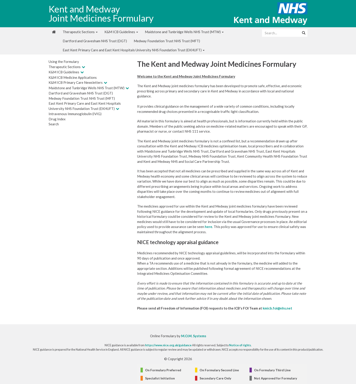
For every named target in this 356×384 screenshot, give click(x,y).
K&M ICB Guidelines (121, 32)
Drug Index (57, 119)
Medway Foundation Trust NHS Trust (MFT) (167, 41)
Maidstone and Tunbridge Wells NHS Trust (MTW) (184, 32)
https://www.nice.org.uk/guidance (168, 345)
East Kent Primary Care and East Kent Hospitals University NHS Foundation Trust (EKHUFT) (134, 50)
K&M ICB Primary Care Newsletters (76, 82)
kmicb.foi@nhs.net (277, 308)
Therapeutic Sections (80, 32)
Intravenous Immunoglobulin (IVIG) (75, 114)
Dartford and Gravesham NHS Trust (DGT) (95, 41)
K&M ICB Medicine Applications (73, 77)
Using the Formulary (64, 61)
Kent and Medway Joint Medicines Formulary (101, 14)
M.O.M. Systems (193, 336)
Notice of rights (240, 345)
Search (54, 124)
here (208, 227)
